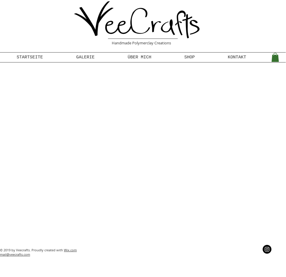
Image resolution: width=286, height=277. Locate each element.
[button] (275, 57)
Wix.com (70, 250)
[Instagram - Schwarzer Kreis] (267, 249)
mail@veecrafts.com (15, 254)
